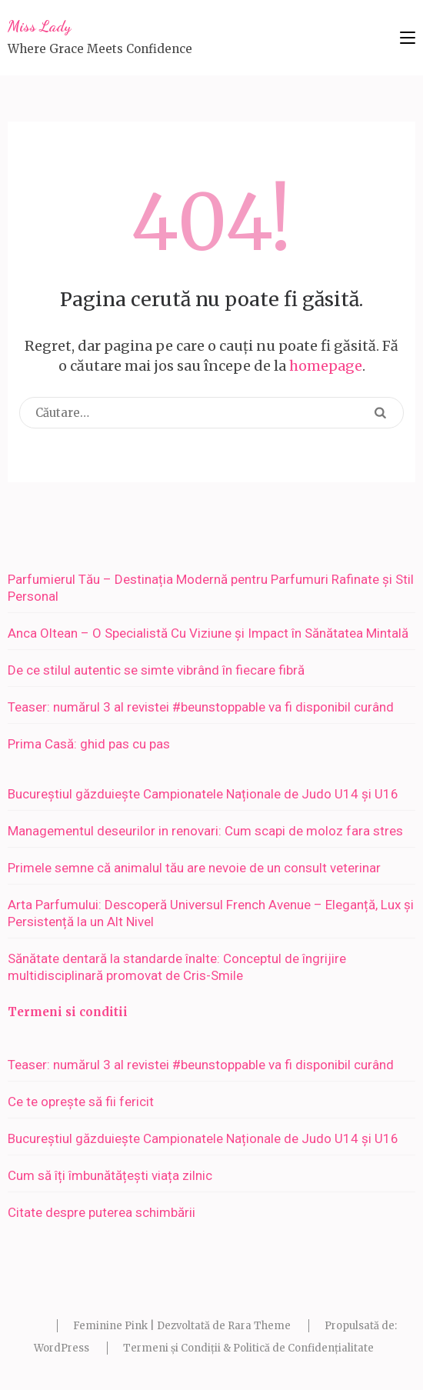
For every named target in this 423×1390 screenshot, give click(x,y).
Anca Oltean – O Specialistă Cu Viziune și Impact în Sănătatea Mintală (208, 633)
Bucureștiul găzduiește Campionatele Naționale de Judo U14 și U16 (203, 794)
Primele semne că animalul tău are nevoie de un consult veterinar (194, 867)
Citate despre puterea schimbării (101, 1212)
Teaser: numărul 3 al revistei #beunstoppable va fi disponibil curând (201, 707)
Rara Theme (259, 1325)
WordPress (61, 1348)
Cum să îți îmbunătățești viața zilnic (110, 1175)
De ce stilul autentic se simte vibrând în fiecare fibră (156, 670)
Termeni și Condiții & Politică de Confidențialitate (248, 1348)
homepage (325, 366)
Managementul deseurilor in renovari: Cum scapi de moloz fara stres (205, 830)
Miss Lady (39, 26)
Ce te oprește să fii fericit (81, 1101)
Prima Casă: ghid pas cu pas (89, 744)
